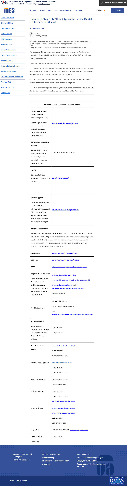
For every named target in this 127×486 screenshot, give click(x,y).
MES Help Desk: (83, 454)
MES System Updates (51, 454)
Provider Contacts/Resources (12, 77)
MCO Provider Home (8, 71)
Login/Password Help (9, 55)
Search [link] (99, 10)
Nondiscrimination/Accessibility (55, 461)
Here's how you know (44, 4)
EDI (49, 10)
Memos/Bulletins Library (10, 66)
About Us (46, 464)
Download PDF (37, 28)
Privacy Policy (48, 457)
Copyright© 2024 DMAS (87, 461)
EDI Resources (6, 39)
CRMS (42, 10)
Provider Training (7, 87)
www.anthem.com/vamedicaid (62, 363)
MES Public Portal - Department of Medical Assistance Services (33, 2)
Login (117, 10)
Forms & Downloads (8, 50)
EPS (55, 10)
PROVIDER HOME (7, 18)
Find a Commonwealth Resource (113, 3)
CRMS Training (6, 34)
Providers (78, 10)
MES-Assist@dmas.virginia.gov (90, 457)
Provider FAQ (6, 82)
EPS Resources (6, 44)
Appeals (33, 10)
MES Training (65, 10)
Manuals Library (7, 61)
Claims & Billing (7, 23)
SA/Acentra (5, 93)
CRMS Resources (7, 28)
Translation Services (21, 460)
